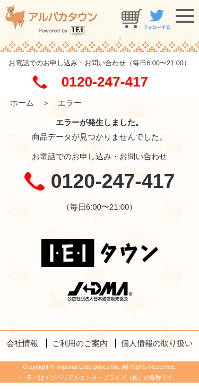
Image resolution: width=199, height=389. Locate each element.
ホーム (22, 102)
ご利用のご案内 (80, 343)
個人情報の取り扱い (157, 343)
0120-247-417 (105, 82)
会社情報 (22, 343)
